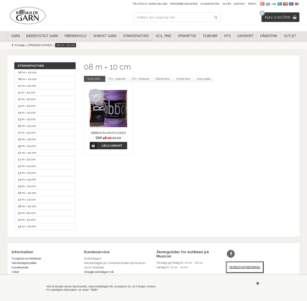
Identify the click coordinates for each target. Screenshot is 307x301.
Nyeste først (183, 78)
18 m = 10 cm (27, 139)
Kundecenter (210, 3)
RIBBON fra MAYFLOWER (108, 133)
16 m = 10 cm (27, 126)
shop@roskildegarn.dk (99, 272)
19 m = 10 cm (27, 146)
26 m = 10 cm (27, 193)
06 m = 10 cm (27, 72)
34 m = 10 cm (27, 226)
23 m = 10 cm (27, 172)
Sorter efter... (94, 78)
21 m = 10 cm (26, 159)
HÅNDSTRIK (268, 36)
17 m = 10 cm (26, 132)
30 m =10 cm (26, 213)
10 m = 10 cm (27, 85)
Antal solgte (203, 78)
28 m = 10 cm (27, 206)
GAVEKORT (245, 36)
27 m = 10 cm (27, 199)
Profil (252, 3)
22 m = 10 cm (27, 166)
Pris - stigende (117, 78)
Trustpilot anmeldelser (150, 3)
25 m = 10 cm (27, 186)
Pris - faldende (140, 78)
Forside (20, 45)
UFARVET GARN (104, 36)
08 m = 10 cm (27, 79)
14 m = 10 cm (27, 112)
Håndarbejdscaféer (184, 3)
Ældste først (163, 78)
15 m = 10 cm (26, 119)
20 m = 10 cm (27, 152)
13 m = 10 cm (26, 106)
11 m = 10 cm (26, 92)
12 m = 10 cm (26, 99)
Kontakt (239, 3)
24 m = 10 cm (27, 179)
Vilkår (226, 3)
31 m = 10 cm (26, 219)
